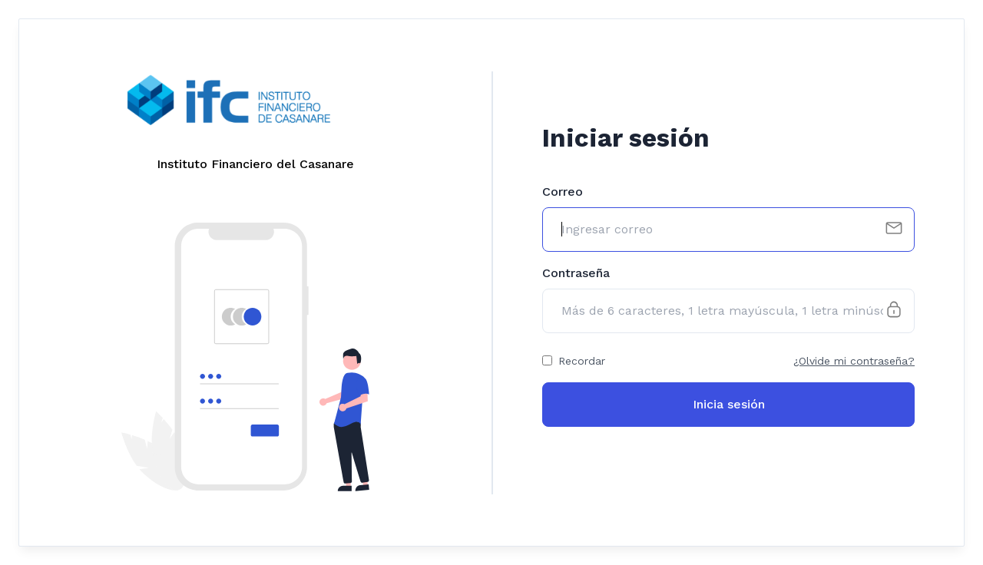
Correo (562, 191)
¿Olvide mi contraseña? (854, 361)
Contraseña (576, 273)
